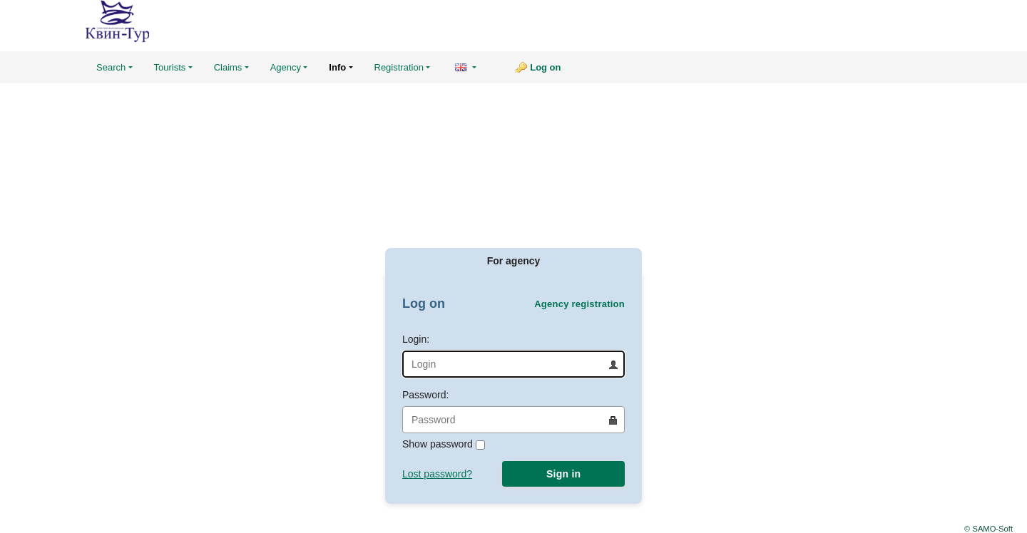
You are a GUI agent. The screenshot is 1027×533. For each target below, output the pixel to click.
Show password (443, 444)
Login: (513, 355)
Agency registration (579, 304)
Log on (545, 67)
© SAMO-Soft (988, 528)
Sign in (563, 474)
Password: (513, 411)
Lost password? (437, 474)
